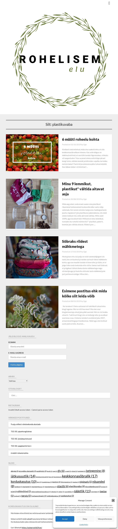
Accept (65, 519)
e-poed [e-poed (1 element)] (68, 449)
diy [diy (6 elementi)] (61, 449)
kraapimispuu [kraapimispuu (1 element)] (47, 460)
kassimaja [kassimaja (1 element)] (58, 455)
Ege (75, 144)
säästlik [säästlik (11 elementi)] (82, 469)
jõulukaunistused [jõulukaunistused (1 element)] (42, 455)
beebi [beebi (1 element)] (49, 449)
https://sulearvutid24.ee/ (32, 506)
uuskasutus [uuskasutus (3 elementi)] (67, 474)
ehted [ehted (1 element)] (74, 449)
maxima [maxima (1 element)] (76, 460)
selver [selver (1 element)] (61, 470)
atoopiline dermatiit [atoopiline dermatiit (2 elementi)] (27, 449)
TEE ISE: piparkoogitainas (21, 409)
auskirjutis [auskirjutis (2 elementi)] (41, 449)
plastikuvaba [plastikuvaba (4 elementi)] (77, 464)
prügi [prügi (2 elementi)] (14, 470)
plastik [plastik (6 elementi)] (63, 464)
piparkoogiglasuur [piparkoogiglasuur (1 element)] (38, 465)
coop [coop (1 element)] (55, 449)
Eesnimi (12, 320)
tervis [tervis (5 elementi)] (26, 473)
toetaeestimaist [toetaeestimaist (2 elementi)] (38, 474)
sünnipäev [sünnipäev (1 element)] (95, 470)
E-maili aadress (16, 331)
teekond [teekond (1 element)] (17, 474)
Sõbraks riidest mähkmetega (76, 230)
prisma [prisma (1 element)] (104, 465)
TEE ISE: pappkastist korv (21, 424)
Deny (85, 519)
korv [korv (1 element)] (39, 460)
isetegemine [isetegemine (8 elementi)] (95, 449)
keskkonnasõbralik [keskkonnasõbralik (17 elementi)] (80, 454)
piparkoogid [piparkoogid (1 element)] (26, 465)
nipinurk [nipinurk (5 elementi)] (86, 459)
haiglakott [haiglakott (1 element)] (82, 449)
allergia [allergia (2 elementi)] (14, 449)
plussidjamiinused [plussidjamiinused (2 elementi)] (93, 465)
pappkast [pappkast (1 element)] (18, 465)
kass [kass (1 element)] (51, 455)
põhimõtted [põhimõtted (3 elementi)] (24, 469)
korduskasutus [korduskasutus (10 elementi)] (23, 459)
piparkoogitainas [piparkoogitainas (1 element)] (51, 465)
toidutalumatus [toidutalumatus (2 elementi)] (54, 474)
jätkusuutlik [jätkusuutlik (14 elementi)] (23, 454)
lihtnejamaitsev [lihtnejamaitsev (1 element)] (66, 460)
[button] (113, 500)
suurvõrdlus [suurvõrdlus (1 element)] (69, 470)
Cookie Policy (83, 524)
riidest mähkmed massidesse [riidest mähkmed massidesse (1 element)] (41, 470)
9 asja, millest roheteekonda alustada (25, 402)
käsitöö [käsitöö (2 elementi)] (56, 460)
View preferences (105, 519)
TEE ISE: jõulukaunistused (21, 417)
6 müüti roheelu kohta (70, 139)
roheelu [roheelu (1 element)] (54, 470)
